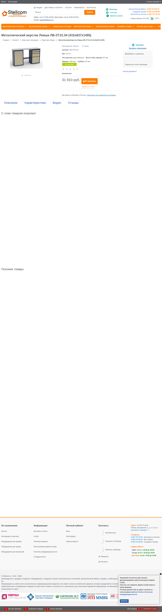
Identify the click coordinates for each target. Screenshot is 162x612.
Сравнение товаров (35, 609)
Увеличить (27, 75)
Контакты (91, 8)
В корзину (90, 81)
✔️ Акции (38, 8)
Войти (3, 2)
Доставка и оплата (53, 8)
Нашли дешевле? (130, 71)
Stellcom (76, 46)
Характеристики (35, 102)
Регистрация (12, 2)
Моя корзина (132, 609)
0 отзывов (85, 46)
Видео (57, 102)
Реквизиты (79, 8)
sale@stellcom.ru (46, 20)
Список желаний (56, 609)
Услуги (68, 8)
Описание (10, 102)
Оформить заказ (150, 609)
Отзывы (73, 102)
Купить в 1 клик (88, 87)
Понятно (124, 601)
